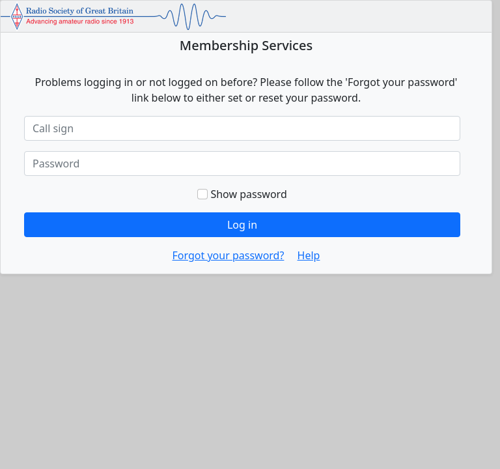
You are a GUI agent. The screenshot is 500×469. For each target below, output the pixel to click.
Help (309, 255)
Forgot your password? (229, 255)
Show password (241, 194)
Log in (242, 225)
